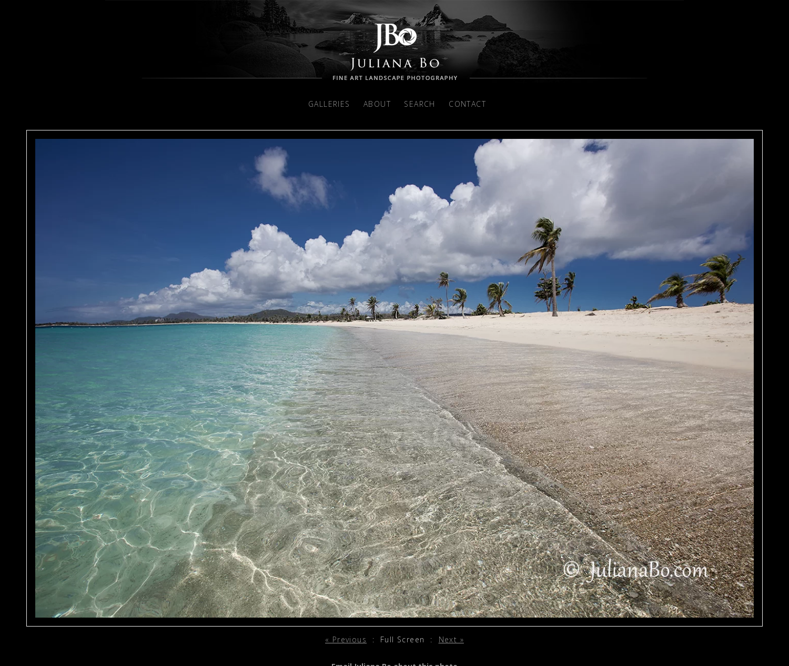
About (377, 104)
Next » (451, 639)
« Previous (346, 639)
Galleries (329, 104)
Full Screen (402, 639)
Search (419, 104)
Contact (467, 104)
